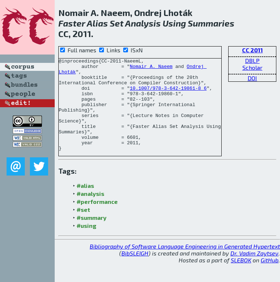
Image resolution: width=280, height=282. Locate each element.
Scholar (252, 67)
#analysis (90, 212)
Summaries (211, 23)
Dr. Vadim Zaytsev (254, 271)
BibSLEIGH (134, 271)
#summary (91, 236)
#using (86, 244)
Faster (71, 23)
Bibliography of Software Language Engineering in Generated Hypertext (185, 264)
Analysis (143, 23)
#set (83, 228)
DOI (252, 77)
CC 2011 (252, 50)
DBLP (252, 60)
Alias (97, 23)
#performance (97, 220)
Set (117, 23)
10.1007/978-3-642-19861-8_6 (168, 94)
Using (174, 23)
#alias (85, 204)
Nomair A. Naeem (151, 68)
